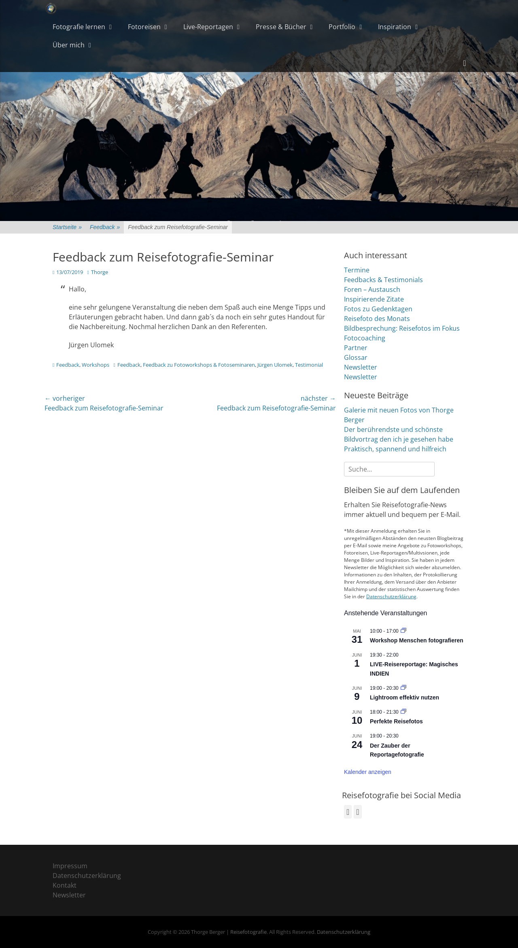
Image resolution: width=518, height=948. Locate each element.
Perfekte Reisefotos (396, 721)
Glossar (355, 357)
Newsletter (360, 367)
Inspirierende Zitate (374, 299)
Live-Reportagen (208, 26)
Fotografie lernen (79, 26)
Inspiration (394, 26)
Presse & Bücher (281, 26)
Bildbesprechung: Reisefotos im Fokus (402, 328)
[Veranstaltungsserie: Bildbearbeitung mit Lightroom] (403, 688)
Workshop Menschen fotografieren (416, 640)
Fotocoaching (364, 338)
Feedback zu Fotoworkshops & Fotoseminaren (199, 364)
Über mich (69, 44)
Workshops (95, 364)
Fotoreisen (144, 26)
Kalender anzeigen (367, 772)
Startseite (67, 227)
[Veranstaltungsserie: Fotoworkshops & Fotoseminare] (403, 631)
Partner (355, 347)
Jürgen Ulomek (275, 364)
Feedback (105, 227)
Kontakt (64, 885)
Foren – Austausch (372, 289)
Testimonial (309, 364)
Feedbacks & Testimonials (383, 279)
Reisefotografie (248, 931)
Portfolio (342, 26)
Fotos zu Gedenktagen (378, 308)
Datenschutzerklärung (391, 596)
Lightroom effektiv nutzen (404, 697)
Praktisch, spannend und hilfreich (395, 448)
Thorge (99, 272)
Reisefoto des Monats (377, 318)
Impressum (70, 865)
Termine (356, 270)
